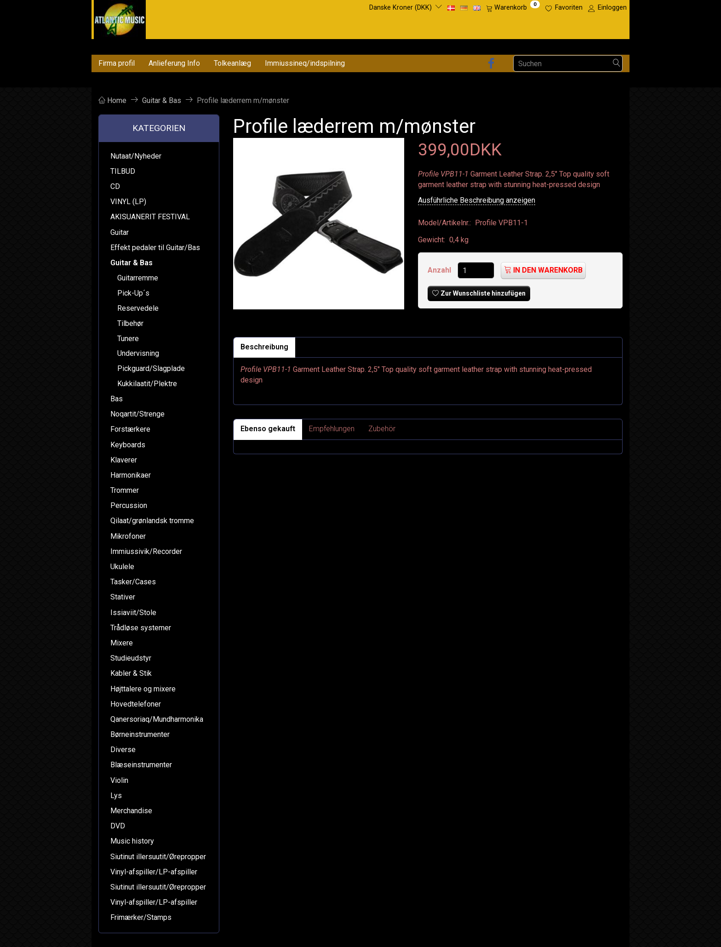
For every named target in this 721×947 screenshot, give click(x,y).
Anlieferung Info (174, 63)
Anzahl (440, 270)
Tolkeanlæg (232, 63)
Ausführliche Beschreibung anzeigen (476, 200)
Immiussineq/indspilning (305, 63)
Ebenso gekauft (267, 428)
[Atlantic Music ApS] (120, 18)
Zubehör (381, 428)
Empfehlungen (332, 428)
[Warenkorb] (513, 8)
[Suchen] (616, 63)
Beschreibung (264, 346)
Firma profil (116, 63)
